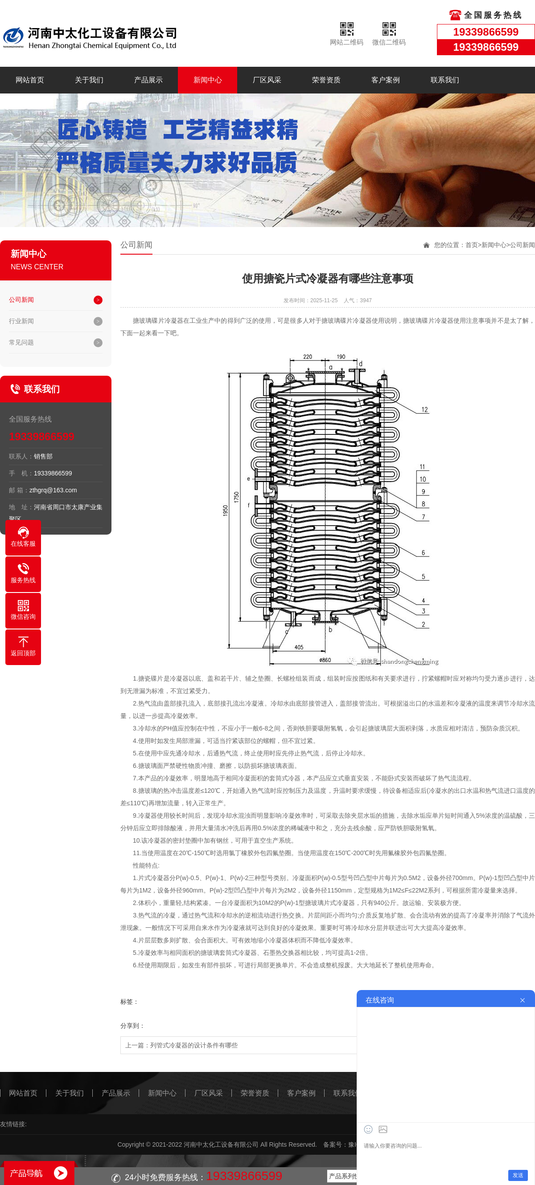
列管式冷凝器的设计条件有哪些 (194, 1045)
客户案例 (385, 80)
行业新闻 (21, 321)
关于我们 (89, 80)
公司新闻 (21, 299)
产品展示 (148, 80)
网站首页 (30, 80)
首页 (471, 244)
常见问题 (21, 342)
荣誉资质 (326, 80)
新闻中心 (207, 80)
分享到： (132, 1025)
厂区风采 (267, 80)
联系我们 (445, 80)
